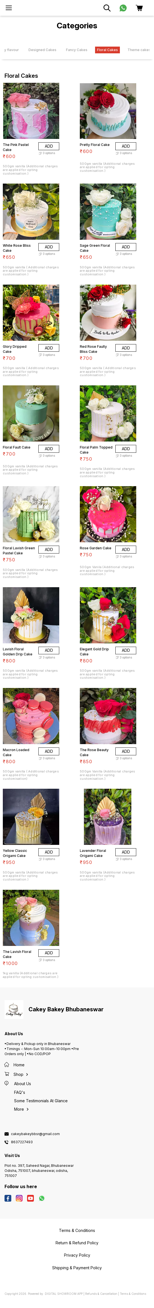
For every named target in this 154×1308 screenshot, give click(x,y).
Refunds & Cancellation (101, 1293)
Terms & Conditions (133, 1293)
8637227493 (22, 1142)
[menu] (9, 8)
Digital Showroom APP (64, 1293)
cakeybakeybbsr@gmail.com (35, 1134)
